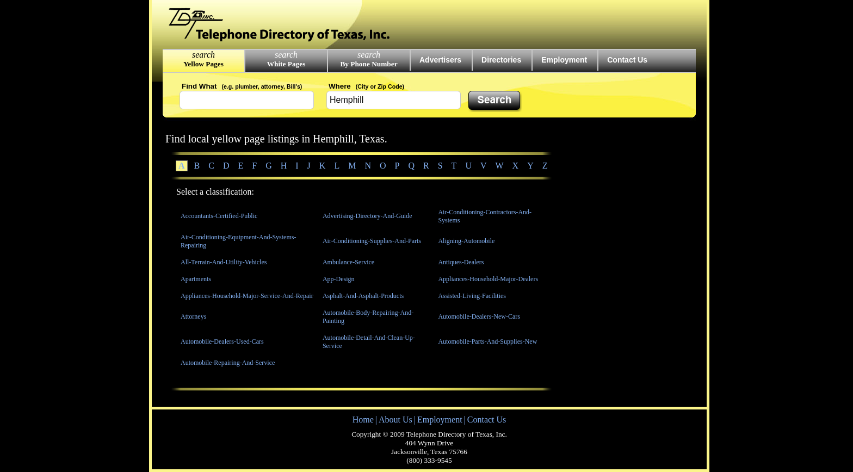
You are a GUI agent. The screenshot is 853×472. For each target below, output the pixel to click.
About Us (395, 419)
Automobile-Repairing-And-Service (228, 363)
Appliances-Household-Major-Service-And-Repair (247, 296)
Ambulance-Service (348, 262)
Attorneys (193, 316)
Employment (564, 59)
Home (363, 419)
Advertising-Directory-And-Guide (367, 216)
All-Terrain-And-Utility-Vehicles (224, 262)
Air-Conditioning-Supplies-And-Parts (372, 241)
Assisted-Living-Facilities (472, 296)
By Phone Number (368, 64)
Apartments (196, 279)
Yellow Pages (203, 64)
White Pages (286, 64)
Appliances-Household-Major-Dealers (488, 279)
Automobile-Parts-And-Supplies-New (487, 341)
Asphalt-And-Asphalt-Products (363, 296)
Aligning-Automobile (466, 241)
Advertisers (440, 59)
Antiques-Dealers (461, 262)
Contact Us (627, 59)
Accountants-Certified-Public (219, 216)
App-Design (339, 279)
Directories (501, 59)
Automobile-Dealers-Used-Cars (222, 341)
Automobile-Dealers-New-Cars (479, 316)
